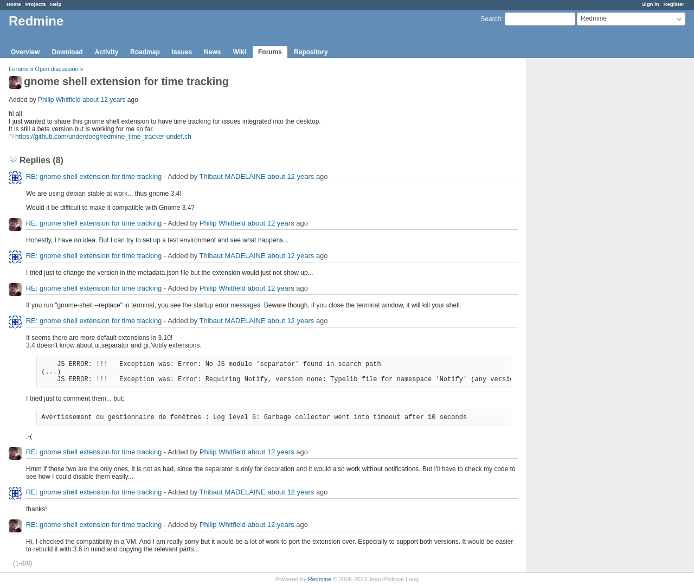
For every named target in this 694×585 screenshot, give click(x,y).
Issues (182, 52)
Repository (311, 52)
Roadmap (145, 52)
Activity (106, 52)
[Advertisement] (581, 228)
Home (14, 4)
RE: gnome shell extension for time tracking (94, 176)
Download (67, 52)
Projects (35, 4)
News (212, 52)
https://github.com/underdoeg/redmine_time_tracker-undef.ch (103, 136)
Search (490, 19)
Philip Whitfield (59, 100)
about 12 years (103, 100)
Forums (270, 52)
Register (674, 4)
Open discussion (57, 69)
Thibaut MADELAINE (233, 176)
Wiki (239, 52)
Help (56, 4)
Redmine (319, 579)
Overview (25, 52)
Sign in (650, 4)
